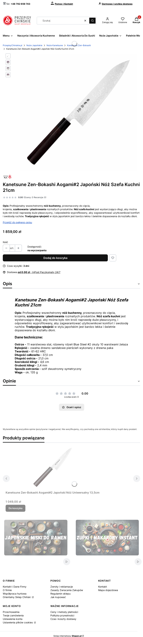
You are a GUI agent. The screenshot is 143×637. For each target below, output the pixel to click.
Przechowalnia (11, 611)
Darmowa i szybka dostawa (117, 3)
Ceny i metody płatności (64, 611)
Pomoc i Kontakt (64, 3)
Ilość (5, 242)
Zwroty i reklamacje (61, 586)
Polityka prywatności (62, 615)
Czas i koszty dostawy (63, 618)
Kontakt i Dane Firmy (14, 586)
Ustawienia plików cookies (18, 622)
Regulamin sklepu (60, 593)
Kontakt (102, 586)
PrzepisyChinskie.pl (12, 45)
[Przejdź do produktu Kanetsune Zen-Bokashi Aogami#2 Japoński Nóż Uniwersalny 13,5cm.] (52, 467)
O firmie (7, 590)
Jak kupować (58, 597)
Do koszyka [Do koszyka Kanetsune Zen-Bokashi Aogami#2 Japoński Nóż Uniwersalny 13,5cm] (15, 508)
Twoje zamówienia (13, 615)
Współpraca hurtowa (14, 593)
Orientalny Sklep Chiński (17, 597)
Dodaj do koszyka (55, 258)
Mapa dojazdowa (108, 590)
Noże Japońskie (34, 45)
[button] (92, 21)
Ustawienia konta (12, 618)
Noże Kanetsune (55, 45)
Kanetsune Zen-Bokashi (79, 45)
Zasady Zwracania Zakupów (66, 590)
